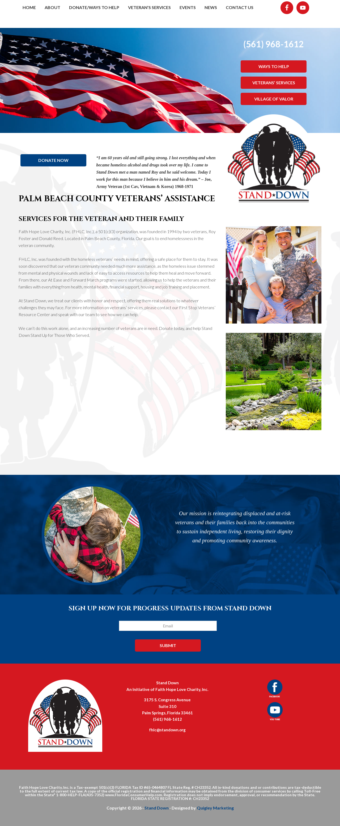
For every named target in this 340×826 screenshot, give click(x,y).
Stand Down (156, 807)
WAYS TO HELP (273, 66)
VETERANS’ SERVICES (273, 82)
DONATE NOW (53, 160)
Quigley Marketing (215, 807)
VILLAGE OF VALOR (273, 98)
